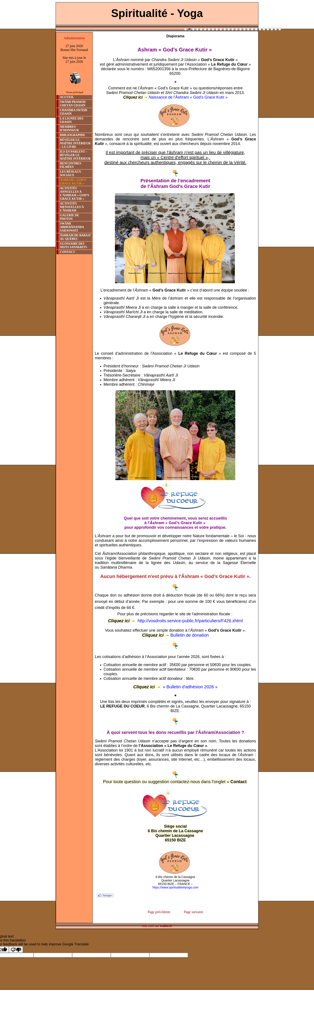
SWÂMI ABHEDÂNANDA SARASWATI (72, 227)
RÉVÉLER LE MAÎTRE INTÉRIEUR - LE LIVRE (75, 143)
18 (252, 29)
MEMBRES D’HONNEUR (69, 128)
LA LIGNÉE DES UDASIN (71, 120)
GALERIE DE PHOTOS (69, 217)
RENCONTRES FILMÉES (70, 165)
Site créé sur (157, 926)
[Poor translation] (16, 949)
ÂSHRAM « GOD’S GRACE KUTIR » (73, 181)
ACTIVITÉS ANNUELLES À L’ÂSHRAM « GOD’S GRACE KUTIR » (74, 193)
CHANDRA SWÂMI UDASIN (73, 112)
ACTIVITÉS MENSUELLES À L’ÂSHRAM (72, 207)
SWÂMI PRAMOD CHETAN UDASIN (72, 103)
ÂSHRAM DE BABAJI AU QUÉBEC (75, 237)
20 (260, 29)
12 (228, 29)
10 (220, 29)
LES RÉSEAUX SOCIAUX (70, 173)
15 (240, 29)
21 (264, 29)
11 (224, 29)
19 (256, 29)
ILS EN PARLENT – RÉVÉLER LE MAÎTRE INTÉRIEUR (75, 155)
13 (232, 29)
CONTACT (67, 252)
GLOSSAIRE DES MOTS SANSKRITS (73, 245)
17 (248, 29)
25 (279, 29)
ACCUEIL (67, 97)
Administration (74, 38)
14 (236, 29)
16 (244, 29)
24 (275, 29)
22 (267, 29)
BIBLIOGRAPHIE (72, 135)
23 (271, 29)
